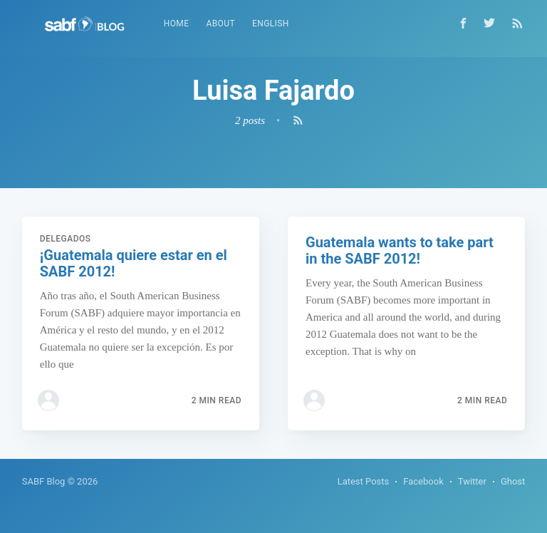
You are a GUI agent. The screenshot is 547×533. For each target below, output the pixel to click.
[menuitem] (176, 24)
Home (176, 24)
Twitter (472, 481)
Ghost (513, 481)
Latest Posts (364, 481)
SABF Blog (44, 481)
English (270, 24)
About (220, 24)
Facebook (423, 481)
